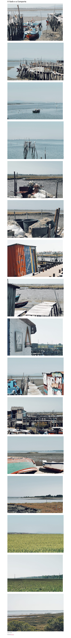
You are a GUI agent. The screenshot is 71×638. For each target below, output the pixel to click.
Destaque (12, 634)
